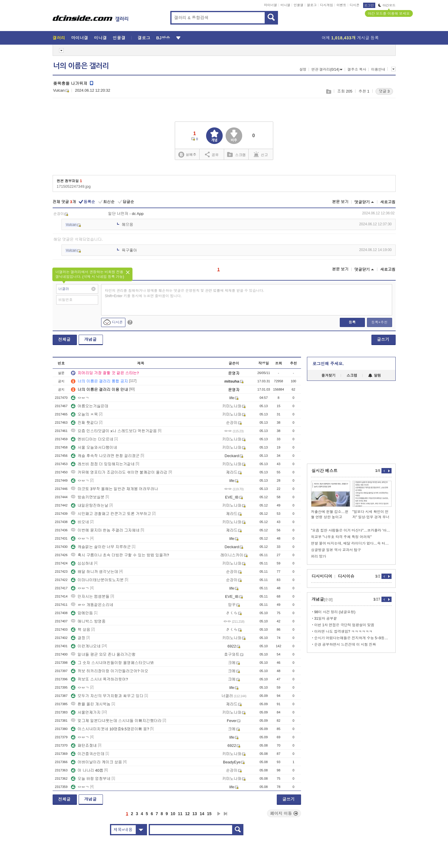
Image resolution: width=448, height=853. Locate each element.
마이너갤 (270, 5)
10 (173, 813)
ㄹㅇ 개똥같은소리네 (92, 605)
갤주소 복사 (356, 69)
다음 (219, 814)
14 (202, 813)
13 (195, 813)
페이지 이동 (284, 813)
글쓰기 (383, 339)
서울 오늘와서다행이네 (94, 447)
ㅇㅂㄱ (80, 398)
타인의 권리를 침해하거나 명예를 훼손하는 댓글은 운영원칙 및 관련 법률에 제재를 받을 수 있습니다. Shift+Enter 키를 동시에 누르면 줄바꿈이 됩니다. (184, 293)
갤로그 (312, 5)
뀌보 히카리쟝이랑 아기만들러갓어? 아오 (109, 671)
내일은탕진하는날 (89, 505)
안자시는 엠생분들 (90, 596)
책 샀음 (80, 629)
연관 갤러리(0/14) (327, 69)
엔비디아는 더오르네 (92, 439)
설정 (302, 69)
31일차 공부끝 (325, 618)
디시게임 (326, 5)
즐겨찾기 (328, 375)
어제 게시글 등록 (350, 37)
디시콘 (355, 5)
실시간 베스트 (325, 470)
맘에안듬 (82, 613)
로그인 (369, 5)
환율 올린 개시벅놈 (90, 704)
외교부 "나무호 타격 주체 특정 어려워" (341, 537)
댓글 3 (384, 91)
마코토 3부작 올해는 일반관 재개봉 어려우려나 (114, 489)
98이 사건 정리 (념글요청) (334, 612)
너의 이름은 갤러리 (81, 65)
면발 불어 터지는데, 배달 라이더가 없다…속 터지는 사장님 (351, 543)
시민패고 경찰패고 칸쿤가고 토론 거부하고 (111, 514)
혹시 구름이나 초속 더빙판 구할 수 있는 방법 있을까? (120, 555)
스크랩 (328, 91)
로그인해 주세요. (328, 363)
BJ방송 (163, 37)
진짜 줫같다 (84, 422)
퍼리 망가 (318, 556)
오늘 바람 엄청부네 (90, 778)
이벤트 (341, 5)
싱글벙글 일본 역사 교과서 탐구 (336, 550)
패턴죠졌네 (84, 745)
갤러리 (59, 37)
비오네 (80, 522)
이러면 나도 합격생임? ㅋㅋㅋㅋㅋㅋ (343, 631)
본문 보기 (340, 202)
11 (180, 813)
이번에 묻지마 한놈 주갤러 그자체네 (105, 530)
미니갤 (285, 5)
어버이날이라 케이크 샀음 (96, 762)
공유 (212, 154)
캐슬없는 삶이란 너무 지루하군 (101, 547)
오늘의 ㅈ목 (84, 414)
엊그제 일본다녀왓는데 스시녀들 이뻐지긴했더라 (116, 720)
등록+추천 (379, 322)
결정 (78, 638)
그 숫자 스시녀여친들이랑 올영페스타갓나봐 (112, 663)
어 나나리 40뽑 (87, 770)
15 (209, 813)
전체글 (64, 339)
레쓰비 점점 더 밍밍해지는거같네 (103, 464)
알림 (374, 375)
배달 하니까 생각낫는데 (94, 571)
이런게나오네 (86, 646)
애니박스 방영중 (88, 621)
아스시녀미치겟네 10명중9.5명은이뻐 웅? (110, 729)
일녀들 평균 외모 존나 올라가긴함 (103, 654)
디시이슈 (346, 576)
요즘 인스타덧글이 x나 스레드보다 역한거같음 (114, 431)
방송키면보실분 (87, 497)
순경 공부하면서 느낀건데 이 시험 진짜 (345, 644)
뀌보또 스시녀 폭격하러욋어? (99, 679)
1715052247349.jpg (74, 186)
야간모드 (387, 5)
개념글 (90, 339)
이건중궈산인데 (87, 754)
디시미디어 (322, 576)
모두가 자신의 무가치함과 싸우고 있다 (107, 696)
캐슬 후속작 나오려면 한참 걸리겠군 (105, 456)
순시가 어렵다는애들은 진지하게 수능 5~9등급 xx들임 (353, 638)
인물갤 (298, 5)
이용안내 (378, 69)
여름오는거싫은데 (89, 406)
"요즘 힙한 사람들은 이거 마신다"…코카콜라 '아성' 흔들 (351, 530)
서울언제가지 (86, 712)
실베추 (187, 154)
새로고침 (388, 202)
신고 (261, 154)
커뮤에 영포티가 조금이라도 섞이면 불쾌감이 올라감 (119, 472)
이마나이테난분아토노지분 (97, 580)
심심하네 (82, 563)
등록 (352, 322)
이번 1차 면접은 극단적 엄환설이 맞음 (344, 625)
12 (187, 813)
